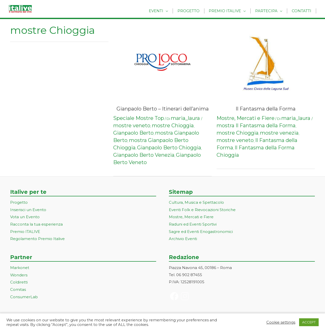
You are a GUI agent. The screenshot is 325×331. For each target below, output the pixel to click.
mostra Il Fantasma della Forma (256, 125)
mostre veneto (131, 125)
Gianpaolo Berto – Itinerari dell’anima (163, 109)
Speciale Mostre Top (138, 118)
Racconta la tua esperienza (36, 223)
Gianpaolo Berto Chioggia (169, 148)
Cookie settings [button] (280, 322)
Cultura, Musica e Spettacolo (196, 202)
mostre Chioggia (173, 125)
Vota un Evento (25, 216)
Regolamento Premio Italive (37, 237)
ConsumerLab (24, 294)
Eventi (162, 10)
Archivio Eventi (183, 237)
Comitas (18, 287)
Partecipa (268, 10)
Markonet (19, 266)
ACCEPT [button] (309, 322)
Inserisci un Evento (28, 209)
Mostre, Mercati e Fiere (245, 118)
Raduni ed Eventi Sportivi (193, 223)
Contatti (302, 10)
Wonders (19, 273)
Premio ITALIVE (25, 230)
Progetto (194, 10)
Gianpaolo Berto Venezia (143, 155)
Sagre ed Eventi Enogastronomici (201, 230)
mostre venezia (279, 133)
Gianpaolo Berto (133, 133)
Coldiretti (19, 280)
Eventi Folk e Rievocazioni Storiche (202, 209)
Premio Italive (229, 10)
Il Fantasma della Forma (266, 109)
